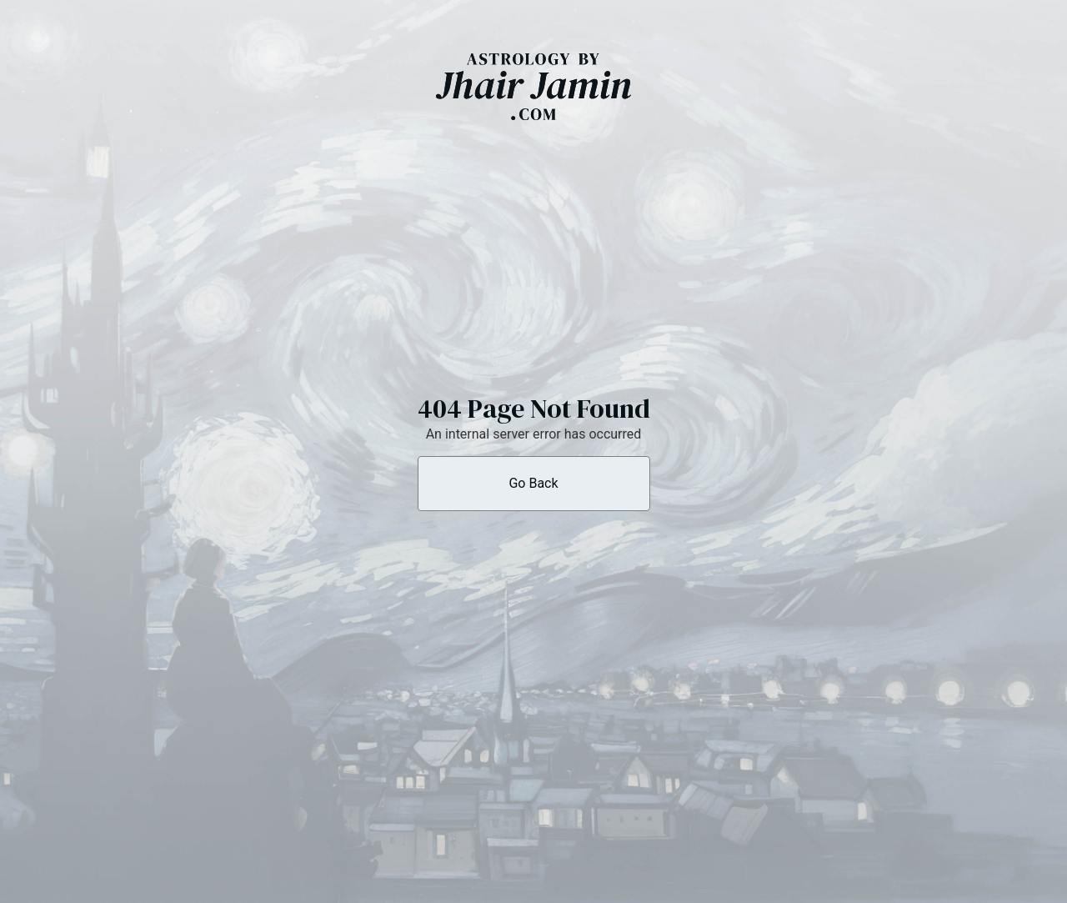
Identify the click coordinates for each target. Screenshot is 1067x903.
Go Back (533, 483)
